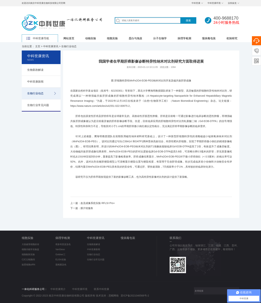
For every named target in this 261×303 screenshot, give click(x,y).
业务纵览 (232, 3)
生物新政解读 (35, 69)
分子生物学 (160, 38)
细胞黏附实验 (28, 254)
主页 (37, 46)
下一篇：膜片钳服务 (81, 208)
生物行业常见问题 (38, 105)
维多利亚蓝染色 (63, 244)
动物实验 (90, 38)
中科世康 (196, 3)
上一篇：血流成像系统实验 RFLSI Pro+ (92, 203)
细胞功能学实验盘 (30, 249)
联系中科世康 (101, 289)
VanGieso (60, 249)
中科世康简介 (58, 289)
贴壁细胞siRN (28, 264)
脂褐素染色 (60, 264)
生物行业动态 (68, 46)
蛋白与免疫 (135, 38)
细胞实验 (112, 38)
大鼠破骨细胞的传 (30, 244)
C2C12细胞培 (28, 259)
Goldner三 (60, 254)
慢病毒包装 (209, 38)
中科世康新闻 (35, 81)
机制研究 (232, 38)
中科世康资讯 (50, 46)
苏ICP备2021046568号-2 (135, 295)
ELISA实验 (60, 259)
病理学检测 (184, 38)
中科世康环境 (214, 3)
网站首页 (68, 38)
